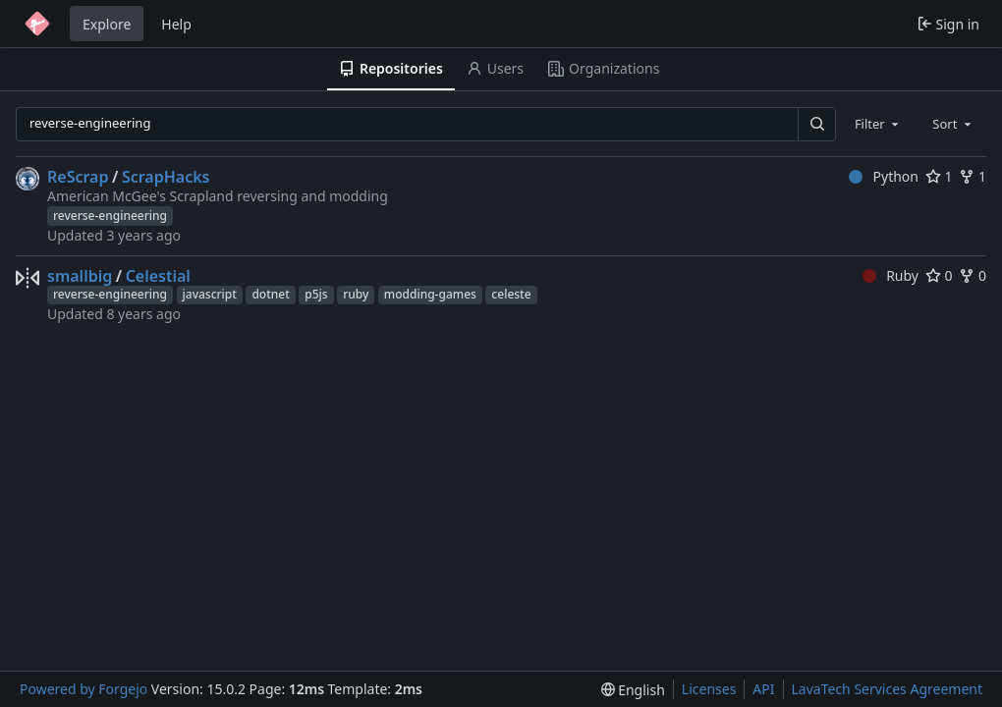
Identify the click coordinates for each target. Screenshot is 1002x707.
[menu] (633, 689)
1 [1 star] (939, 176)
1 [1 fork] (972, 176)
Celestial (158, 276)
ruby (355, 294)
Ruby (890, 275)
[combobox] (878, 123)
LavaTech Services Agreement (887, 689)
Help (176, 24)
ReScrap (77, 177)
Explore (107, 24)
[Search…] (816, 124)
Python (883, 176)
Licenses (709, 689)
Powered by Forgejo (83, 689)
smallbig (79, 276)
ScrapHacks (166, 177)
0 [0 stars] (939, 275)
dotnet (270, 294)
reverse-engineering (110, 215)
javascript (210, 294)
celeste (510, 294)
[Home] (37, 23)
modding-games (430, 294)
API (763, 689)
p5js (316, 294)
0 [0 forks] (972, 275)
